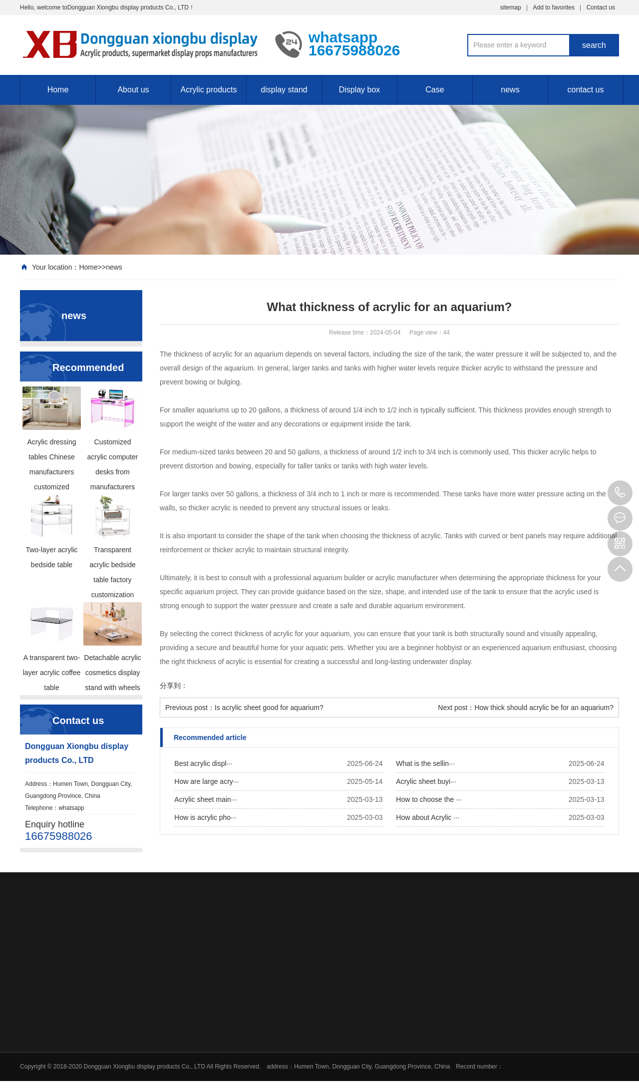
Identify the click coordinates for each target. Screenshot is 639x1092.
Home (58, 89)
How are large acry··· (206, 781)
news (510, 89)
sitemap (510, 7)
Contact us (601, 7)
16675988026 (620, 492)
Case (434, 89)
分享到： (174, 686)
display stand (284, 89)
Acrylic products (209, 89)
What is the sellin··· (425, 763)
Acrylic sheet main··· (205, 799)
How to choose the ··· (429, 799)
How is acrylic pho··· (205, 817)
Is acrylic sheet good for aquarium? (269, 708)
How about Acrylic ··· (427, 817)
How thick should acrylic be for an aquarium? (544, 708)
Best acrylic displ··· (203, 763)
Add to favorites (554, 7)
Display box (359, 89)
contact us (586, 89)
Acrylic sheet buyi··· (426, 781)
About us (133, 89)
